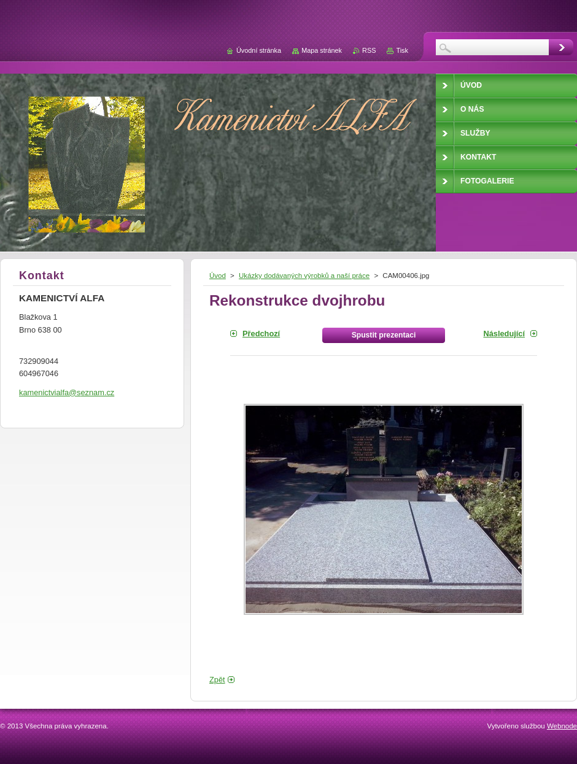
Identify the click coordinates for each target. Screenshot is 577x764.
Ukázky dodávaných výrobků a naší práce (304, 275)
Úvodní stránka (258, 50)
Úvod (217, 275)
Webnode (562, 726)
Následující (504, 333)
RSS (369, 50)
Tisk (402, 50)
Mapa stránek (321, 50)
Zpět (217, 679)
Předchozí (261, 333)
